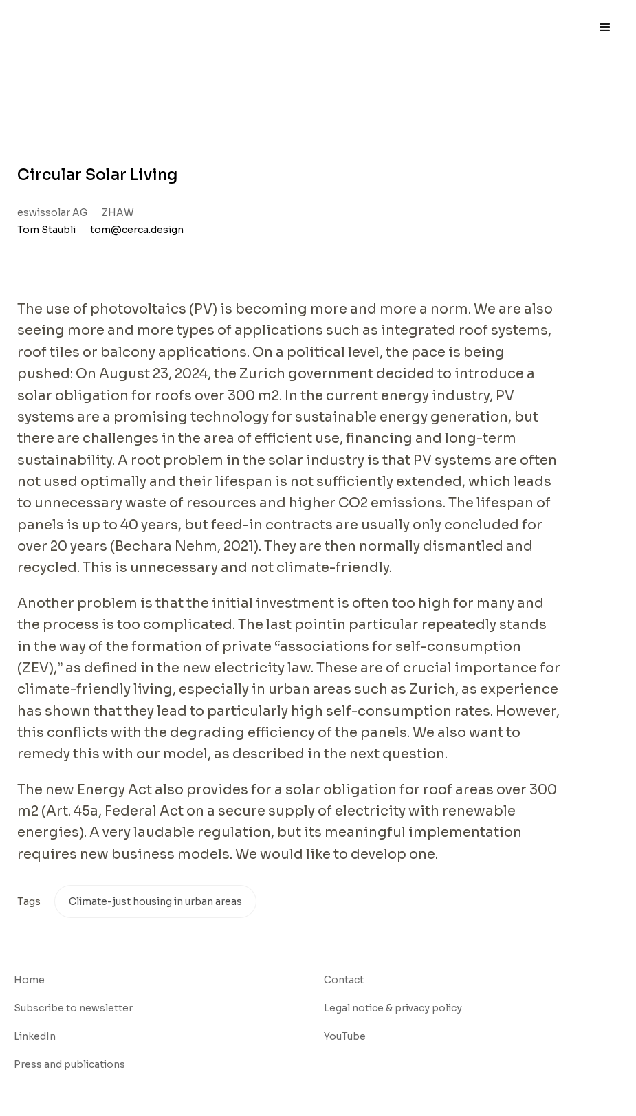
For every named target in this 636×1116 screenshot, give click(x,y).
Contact (344, 980)
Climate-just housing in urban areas (155, 901)
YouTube (345, 1036)
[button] (605, 27)
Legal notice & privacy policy (393, 1008)
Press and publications (69, 1064)
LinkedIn (35, 1036)
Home (29, 980)
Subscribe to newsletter (73, 1008)
